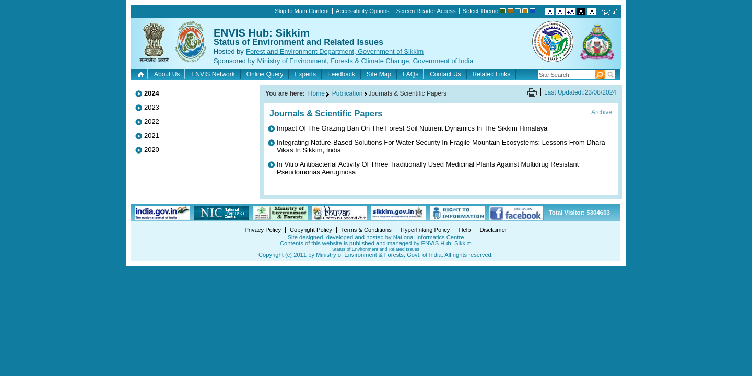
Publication (347, 93)
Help (465, 230)
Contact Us (445, 74)
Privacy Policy (262, 230)
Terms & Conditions (366, 230)
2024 (151, 93)
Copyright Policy (311, 230)
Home (141, 74)
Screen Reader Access (426, 11)
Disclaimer (493, 230)
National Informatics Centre (428, 237)
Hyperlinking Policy (425, 230)
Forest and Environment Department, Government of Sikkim (335, 51)
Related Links (492, 74)
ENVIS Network (212, 74)
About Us (167, 74)
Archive (601, 112)
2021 (151, 135)
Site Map (379, 74)
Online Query (265, 74)
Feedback (341, 74)
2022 (151, 121)
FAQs (410, 74)
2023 (151, 107)
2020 (151, 150)
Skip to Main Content (302, 11)
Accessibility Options (363, 11)
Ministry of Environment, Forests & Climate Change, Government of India (365, 61)
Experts (305, 74)
